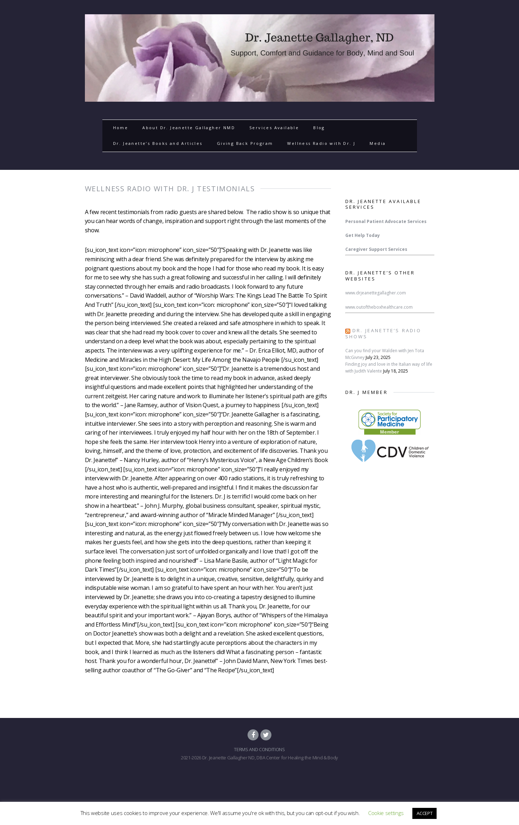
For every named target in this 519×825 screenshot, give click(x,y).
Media (378, 143)
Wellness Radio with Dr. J (321, 143)
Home (120, 127)
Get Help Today (362, 235)
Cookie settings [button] (385, 812)
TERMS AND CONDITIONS (259, 749)
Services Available (274, 127)
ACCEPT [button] (424, 813)
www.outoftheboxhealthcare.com (379, 307)
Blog (319, 127)
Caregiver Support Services (376, 249)
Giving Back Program (245, 143)
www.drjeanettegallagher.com (375, 293)
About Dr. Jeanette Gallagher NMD (188, 127)
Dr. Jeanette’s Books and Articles (158, 143)
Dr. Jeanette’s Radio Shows (383, 333)
